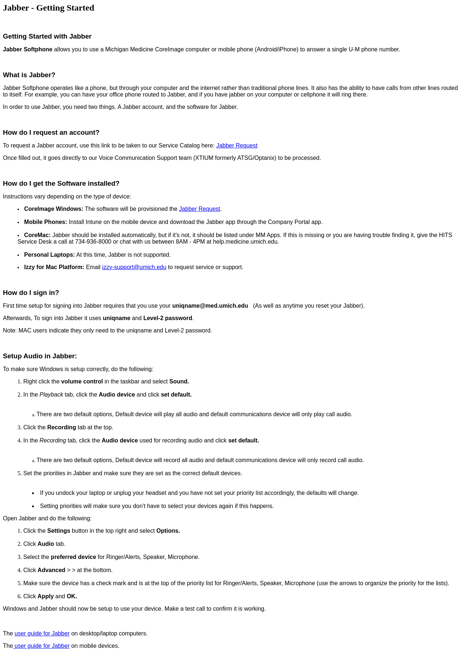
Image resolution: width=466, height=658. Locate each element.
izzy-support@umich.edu (134, 267)
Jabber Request (236, 145)
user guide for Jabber (42, 633)
